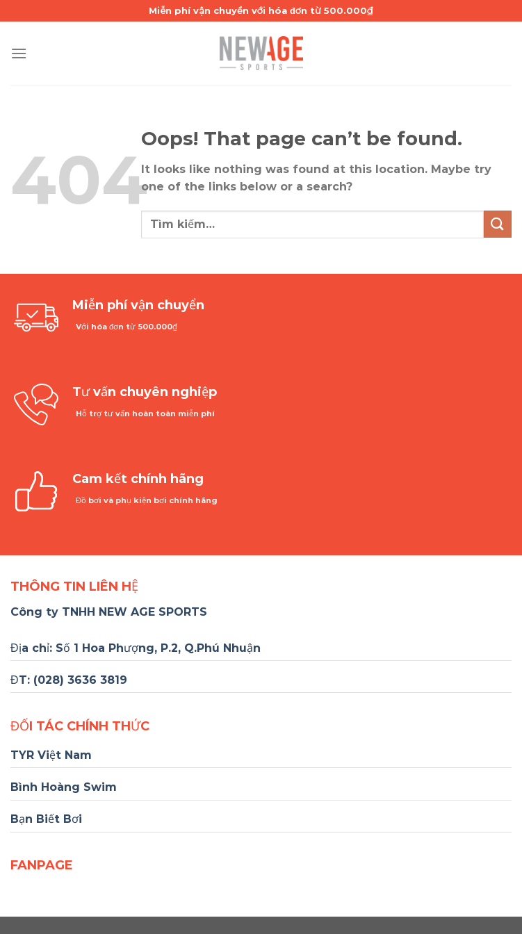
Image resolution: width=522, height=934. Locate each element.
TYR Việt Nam (51, 755)
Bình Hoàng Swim (63, 787)
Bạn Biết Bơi (46, 819)
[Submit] (498, 224)
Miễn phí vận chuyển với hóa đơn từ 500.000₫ (261, 10)
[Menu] (18, 53)
